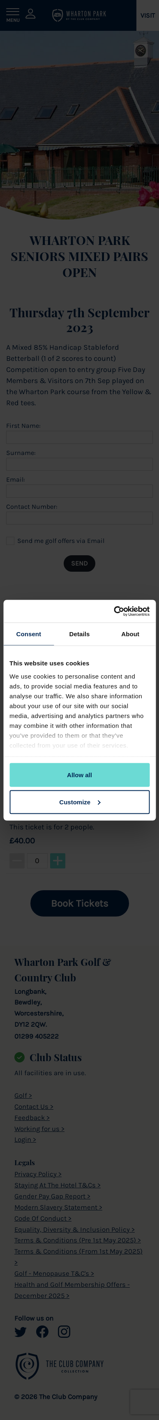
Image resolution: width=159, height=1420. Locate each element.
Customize (79, 801)
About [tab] (130, 633)
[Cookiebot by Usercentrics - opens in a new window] (114, 611)
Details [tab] (79, 633)
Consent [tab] (28, 633)
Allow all (79, 774)
